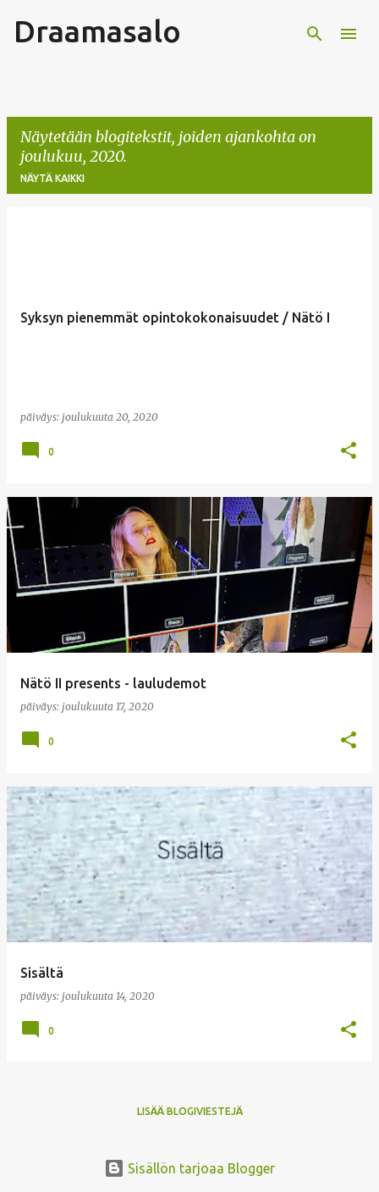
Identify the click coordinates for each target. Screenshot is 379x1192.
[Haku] (315, 34)
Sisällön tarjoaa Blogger (189, 1168)
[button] (348, 451)
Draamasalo (97, 31)
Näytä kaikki (52, 178)
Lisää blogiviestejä (190, 1111)
